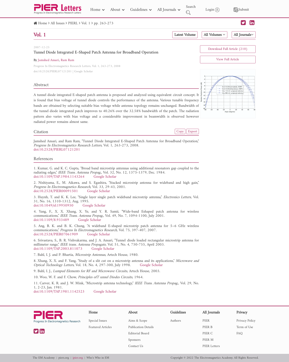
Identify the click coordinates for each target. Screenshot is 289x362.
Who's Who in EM (98, 358)
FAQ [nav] (239, 333)
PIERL (73, 23)
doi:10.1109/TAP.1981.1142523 (59, 291)
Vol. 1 (85, 23)
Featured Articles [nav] (100, 327)
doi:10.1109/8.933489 (51, 220)
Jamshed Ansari (48, 60)
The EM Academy (44, 358)
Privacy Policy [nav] (245, 321)
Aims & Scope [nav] (137, 321)
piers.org (63, 358)
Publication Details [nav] (141, 327)
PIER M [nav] (207, 340)
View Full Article (227, 59)
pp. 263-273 (103, 23)
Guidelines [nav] (141, 9)
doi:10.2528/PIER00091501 (56, 191)
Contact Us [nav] (135, 346)
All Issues (58, 23)
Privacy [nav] (241, 313)
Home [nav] (97, 9)
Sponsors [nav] (134, 340)
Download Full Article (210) (227, 49)
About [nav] (117, 9)
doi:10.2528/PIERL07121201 (53, 71)
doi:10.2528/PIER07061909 (56, 234)
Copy (180, 131)
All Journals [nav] (168, 9)
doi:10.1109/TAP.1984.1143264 (59, 177)
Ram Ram (67, 60)
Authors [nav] (175, 321)
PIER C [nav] (207, 333)
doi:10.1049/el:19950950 (53, 205)
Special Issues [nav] (98, 321)
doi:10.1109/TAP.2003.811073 (58, 249)
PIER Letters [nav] (211, 346)
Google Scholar (83, 71)
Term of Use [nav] (244, 327)
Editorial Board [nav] (138, 333)
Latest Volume (184, 35)
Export (192, 131)
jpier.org (78, 358)
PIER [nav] (205, 321)
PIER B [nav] (207, 327)
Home (42, 23)
